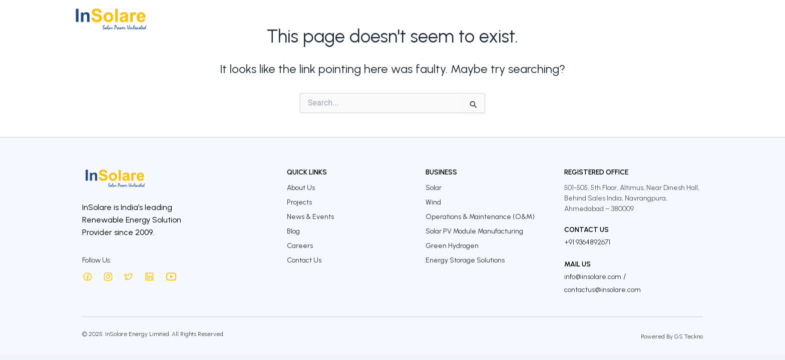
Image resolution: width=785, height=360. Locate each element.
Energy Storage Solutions (465, 260)
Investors (474, 19)
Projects (431, 19)
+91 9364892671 (587, 242)
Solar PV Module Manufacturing (474, 231)
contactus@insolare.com (602, 290)
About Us (346, 19)
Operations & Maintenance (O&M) (480, 216)
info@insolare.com (592, 276)
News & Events (310, 216)
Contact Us (696, 19)
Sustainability (527, 19)
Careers (650, 19)
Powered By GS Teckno (672, 336)
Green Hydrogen (452, 246)
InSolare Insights (595, 19)
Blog (293, 231)
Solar (434, 188)
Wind (433, 202)
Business (390, 19)
